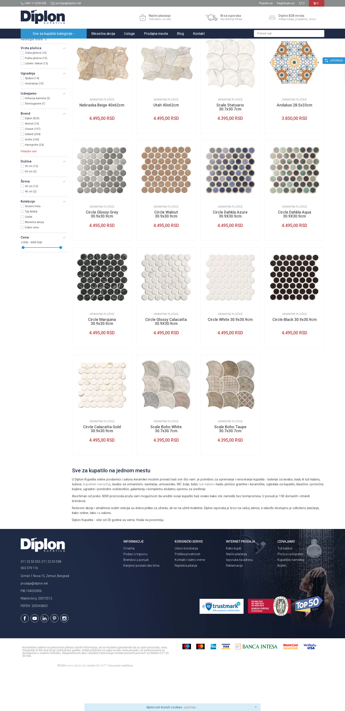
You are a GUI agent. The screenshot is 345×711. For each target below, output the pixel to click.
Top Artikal (31, 250)
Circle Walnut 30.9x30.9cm (166, 253)
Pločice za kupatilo (290, 592)
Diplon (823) (32, 156)
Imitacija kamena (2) (37, 136)
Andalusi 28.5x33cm (294, 144)
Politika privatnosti (187, 592)
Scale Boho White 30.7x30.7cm (166, 467)
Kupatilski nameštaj (290, 598)
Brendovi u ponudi (136, 598)
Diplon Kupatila (30, 43)
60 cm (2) (31, 210)
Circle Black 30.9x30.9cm (294, 358)
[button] (289, 33)
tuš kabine (206, 523)
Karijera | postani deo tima (141, 604)
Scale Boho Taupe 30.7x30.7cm (230, 467)
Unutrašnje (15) (34, 122)
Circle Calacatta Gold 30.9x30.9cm (102, 467)
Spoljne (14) (32, 116)
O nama (128, 587)
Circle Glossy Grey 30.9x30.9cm (102, 253)
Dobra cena (32, 266)
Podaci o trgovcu (135, 592)
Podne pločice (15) (36, 96)
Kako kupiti (233, 587)
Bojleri (281, 604)
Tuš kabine (284, 587)
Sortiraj (236, 52)
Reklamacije (234, 604)
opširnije (190, 707)
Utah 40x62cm (166, 144)
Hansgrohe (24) (34, 183)
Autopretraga (218, 52)
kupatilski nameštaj (97, 523)
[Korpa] (316, 5)
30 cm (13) (31, 204)
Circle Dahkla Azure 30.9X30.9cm (230, 253)
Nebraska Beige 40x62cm (101, 144)
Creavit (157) (32, 167)
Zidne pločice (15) (36, 91)
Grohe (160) (32, 178)
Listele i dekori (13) (36, 102)
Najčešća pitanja (186, 604)
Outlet (28, 255)
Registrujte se (285, 3)
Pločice (29, 65)
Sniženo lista (32, 244)
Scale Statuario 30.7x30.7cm (230, 146)
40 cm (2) (31, 230)
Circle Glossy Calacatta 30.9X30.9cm (166, 360)
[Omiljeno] (302, 3)
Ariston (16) (32, 162)
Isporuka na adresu (239, 598)
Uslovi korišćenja (186, 587)
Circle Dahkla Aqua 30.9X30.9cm (294, 253)
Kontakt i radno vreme (190, 598)
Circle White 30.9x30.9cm (230, 358)
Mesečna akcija (34, 260)
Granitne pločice (102, 138)
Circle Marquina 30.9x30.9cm (102, 360)
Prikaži (277, 52)
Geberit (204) (32, 172)
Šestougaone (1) (35, 142)
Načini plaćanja (236, 592)
